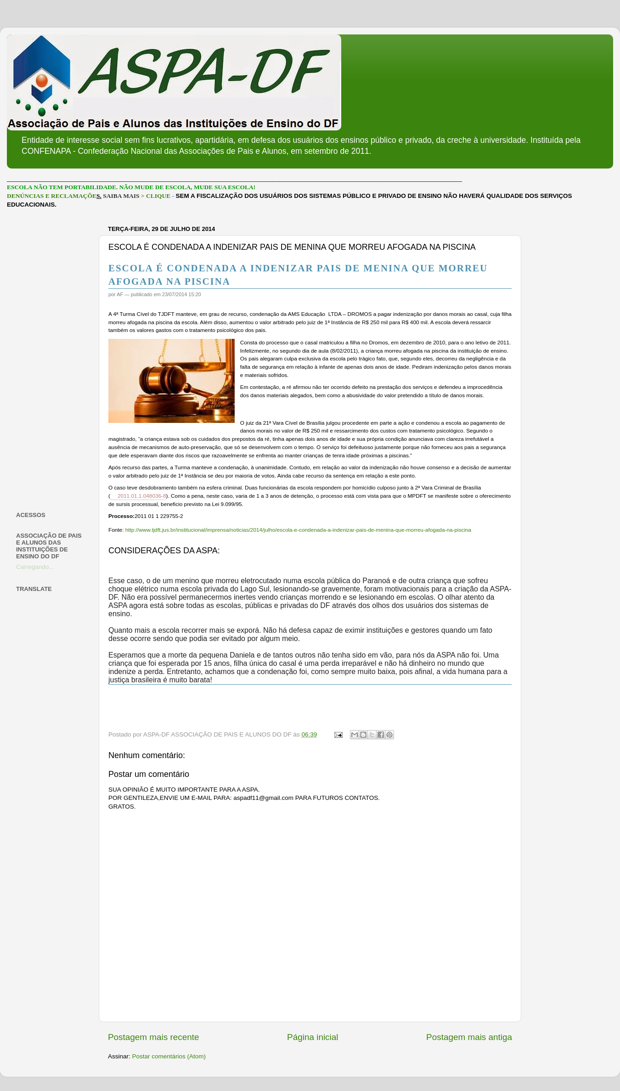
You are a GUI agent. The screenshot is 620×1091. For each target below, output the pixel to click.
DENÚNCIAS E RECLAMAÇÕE (51, 195)
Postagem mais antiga (469, 1037)
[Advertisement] (51, 360)
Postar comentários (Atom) (169, 1056)
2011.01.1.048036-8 (142, 496)
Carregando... (35, 566)
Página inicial (312, 1037)
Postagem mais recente (153, 1037)
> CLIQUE (155, 195)
